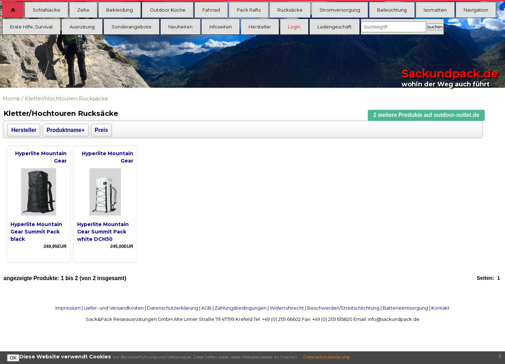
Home (11, 98)
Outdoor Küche (168, 10)
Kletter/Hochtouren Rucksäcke (66, 98)
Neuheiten (180, 26)
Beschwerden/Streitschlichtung (343, 308)
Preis (101, 130)
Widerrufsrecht (287, 308)
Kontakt (440, 308)
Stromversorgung (339, 10)
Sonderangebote (132, 26)
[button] (426, 115)
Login (294, 26)
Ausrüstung (82, 26)
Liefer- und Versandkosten (114, 308)
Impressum (68, 308)
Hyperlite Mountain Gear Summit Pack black (36, 231)
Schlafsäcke (46, 10)
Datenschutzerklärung (172, 308)
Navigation (476, 10)
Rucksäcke (290, 10)
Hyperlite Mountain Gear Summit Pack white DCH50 (103, 231)
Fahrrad (211, 10)
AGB (206, 308)
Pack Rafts (249, 10)
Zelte (83, 10)
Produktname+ (66, 130)
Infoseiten (220, 26)
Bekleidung (119, 10)
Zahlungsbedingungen (241, 308)
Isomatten (435, 10)
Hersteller (260, 26)
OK (13, 357)
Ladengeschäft (334, 26)
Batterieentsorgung (405, 308)
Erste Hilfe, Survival (31, 26)
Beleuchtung (392, 10)
